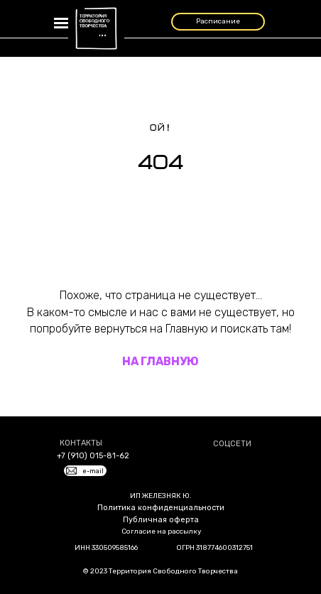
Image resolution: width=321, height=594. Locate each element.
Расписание (218, 21)
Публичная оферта (161, 519)
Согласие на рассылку (161, 531)
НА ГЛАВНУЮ (160, 361)
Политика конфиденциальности (160, 507)
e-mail (93, 471)
